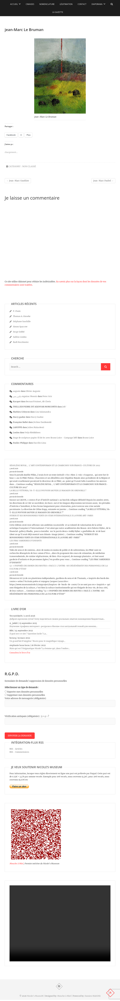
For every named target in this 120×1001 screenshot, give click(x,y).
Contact (82, 4)
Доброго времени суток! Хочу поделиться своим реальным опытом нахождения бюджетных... (57, 619)
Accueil (14, 4)
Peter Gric (47, 396)
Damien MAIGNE (93, 997)
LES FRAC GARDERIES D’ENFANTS (26, 540)
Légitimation (66, 4)
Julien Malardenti (36, 427)
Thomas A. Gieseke (21, 316)
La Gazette (57, 12)
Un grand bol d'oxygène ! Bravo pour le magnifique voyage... (37, 641)
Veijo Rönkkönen (32, 432)
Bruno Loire (88, 437)
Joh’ (64, 406)
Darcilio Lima (39, 443)
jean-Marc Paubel (103, 180)
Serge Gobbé (19, 332)
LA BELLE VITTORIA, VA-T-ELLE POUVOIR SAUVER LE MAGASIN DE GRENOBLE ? (48, 490)
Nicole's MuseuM (35, 997)
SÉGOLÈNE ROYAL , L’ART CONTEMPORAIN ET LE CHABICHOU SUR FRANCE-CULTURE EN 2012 (55, 465)
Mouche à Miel (16, 864)
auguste (16, 391)
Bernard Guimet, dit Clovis (38, 401)
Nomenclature (47, 4)
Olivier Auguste (33, 391)
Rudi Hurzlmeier (21, 342)
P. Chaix (16, 311)
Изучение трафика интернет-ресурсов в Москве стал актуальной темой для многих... (53, 626)
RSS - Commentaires (19, 753)
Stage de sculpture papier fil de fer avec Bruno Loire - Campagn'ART (45, 437)
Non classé (29, 166)
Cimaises (30, 4)
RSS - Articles (16, 750)
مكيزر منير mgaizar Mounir (25, 396)
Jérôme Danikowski (42, 422)
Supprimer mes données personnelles (26, 695)
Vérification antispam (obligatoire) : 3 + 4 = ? (27, 716)
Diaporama (97, 4)
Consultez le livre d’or (20, 652)
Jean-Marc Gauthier (18, 180)
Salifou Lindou (20, 337)
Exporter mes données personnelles (25, 691)
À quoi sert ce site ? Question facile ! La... (28, 633)
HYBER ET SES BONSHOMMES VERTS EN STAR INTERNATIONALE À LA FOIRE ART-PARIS (51, 515)
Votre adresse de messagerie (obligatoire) (25, 698)
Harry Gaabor (37, 417)
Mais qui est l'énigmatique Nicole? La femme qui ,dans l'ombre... (40, 648)
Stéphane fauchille (22, 321)
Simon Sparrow (20, 326)
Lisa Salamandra (43, 412)
